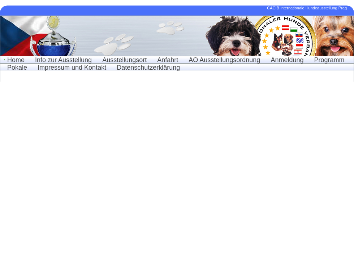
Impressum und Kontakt (72, 67)
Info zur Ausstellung (63, 60)
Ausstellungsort (124, 60)
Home (16, 60)
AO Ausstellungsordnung (224, 60)
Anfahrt (167, 60)
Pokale (17, 67)
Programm (329, 60)
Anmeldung (287, 60)
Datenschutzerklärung (148, 67)
